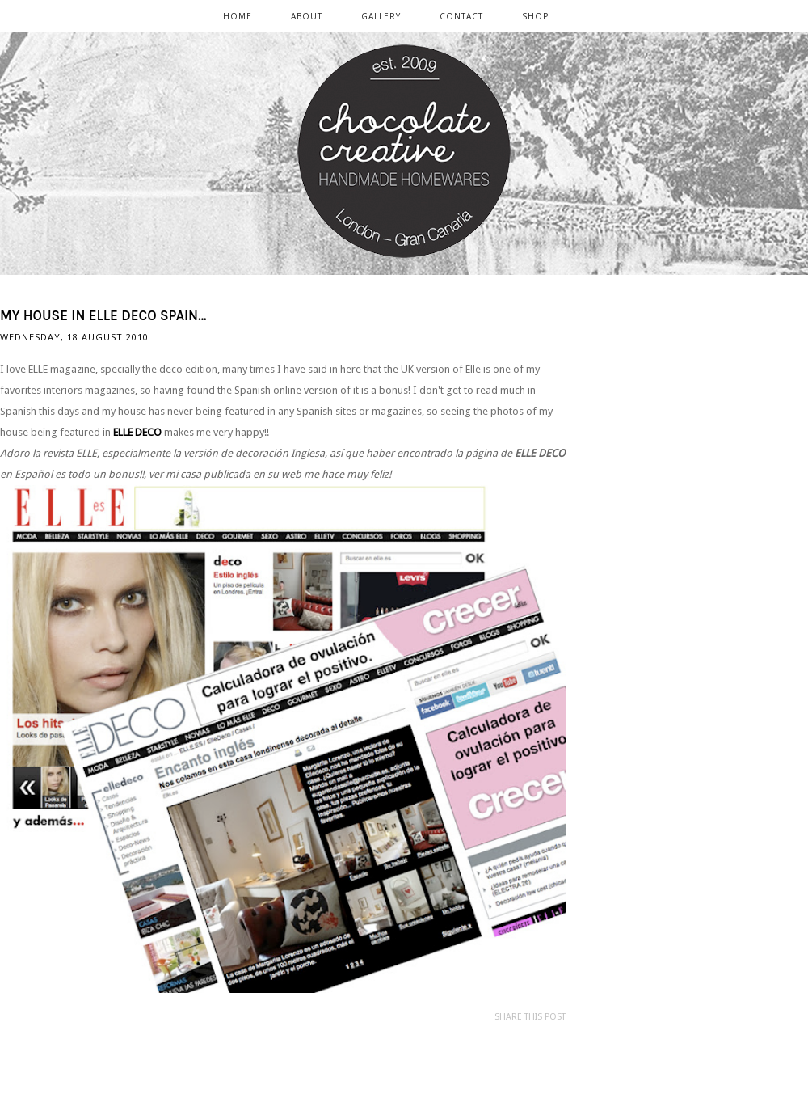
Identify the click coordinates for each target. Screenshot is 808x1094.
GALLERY (381, 16)
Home (237, 16)
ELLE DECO (137, 432)
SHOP (535, 16)
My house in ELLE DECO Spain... (103, 315)
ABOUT (306, 16)
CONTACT (461, 16)
